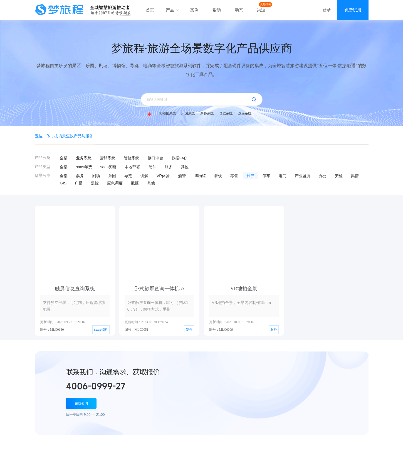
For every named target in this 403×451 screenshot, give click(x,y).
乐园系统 (188, 113)
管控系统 (131, 158)
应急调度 (115, 183)
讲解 (144, 176)
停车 (266, 176)
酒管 (182, 176)
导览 (128, 176)
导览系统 (226, 113)
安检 (339, 176)
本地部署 (132, 167)
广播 (79, 183)
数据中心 (179, 158)
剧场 (96, 176)
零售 (234, 176)
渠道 (261, 10)
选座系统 (244, 113)
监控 (95, 183)
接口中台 (155, 158)
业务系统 (84, 158)
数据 (135, 183)
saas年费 (84, 167)
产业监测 (302, 176)
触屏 (250, 176)
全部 (64, 158)
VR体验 (163, 176)
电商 (282, 176)
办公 (323, 176)
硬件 (152, 167)
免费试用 (353, 10)
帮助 (216, 10)
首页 (150, 10)
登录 (326, 10)
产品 (172, 10)
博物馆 (200, 176)
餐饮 (218, 176)
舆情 (355, 176)
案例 (194, 10)
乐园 (112, 176)
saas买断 (108, 167)
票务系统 (207, 113)
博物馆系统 (167, 113)
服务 (168, 167)
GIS (63, 183)
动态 (239, 10)
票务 (80, 176)
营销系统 (107, 158)
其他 (185, 167)
